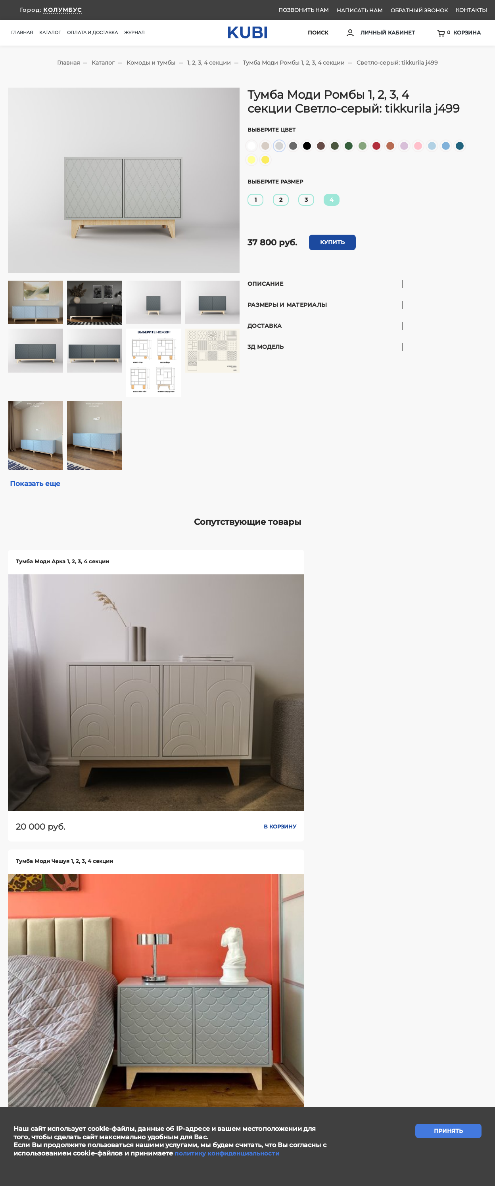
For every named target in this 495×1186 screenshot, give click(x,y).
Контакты (471, 10)
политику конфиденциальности (229, 1153)
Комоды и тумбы (151, 62)
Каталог (103, 62)
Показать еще (36, 484)
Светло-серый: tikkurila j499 (397, 62)
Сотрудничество (280, 1066)
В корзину (96, 692)
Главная (22, 32)
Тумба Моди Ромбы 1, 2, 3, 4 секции (294, 62)
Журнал (134, 32)
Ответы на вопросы (449, 1066)
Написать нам (360, 10)
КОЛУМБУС (62, 9)
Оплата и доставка (92, 32)
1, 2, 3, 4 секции (209, 62)
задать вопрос (247, 1022)
